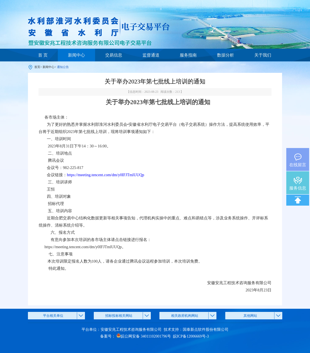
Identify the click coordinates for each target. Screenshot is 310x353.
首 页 (43, 55)
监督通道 (151, 55)
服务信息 (297, 188)
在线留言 (297, 164)
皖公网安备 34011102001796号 (143, 336)
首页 (37, 67)
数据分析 (225, 55)
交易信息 (113, 55)
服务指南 (188, 55)
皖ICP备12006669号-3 (191, 336)
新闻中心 (76, 55)
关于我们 (262, 55)
